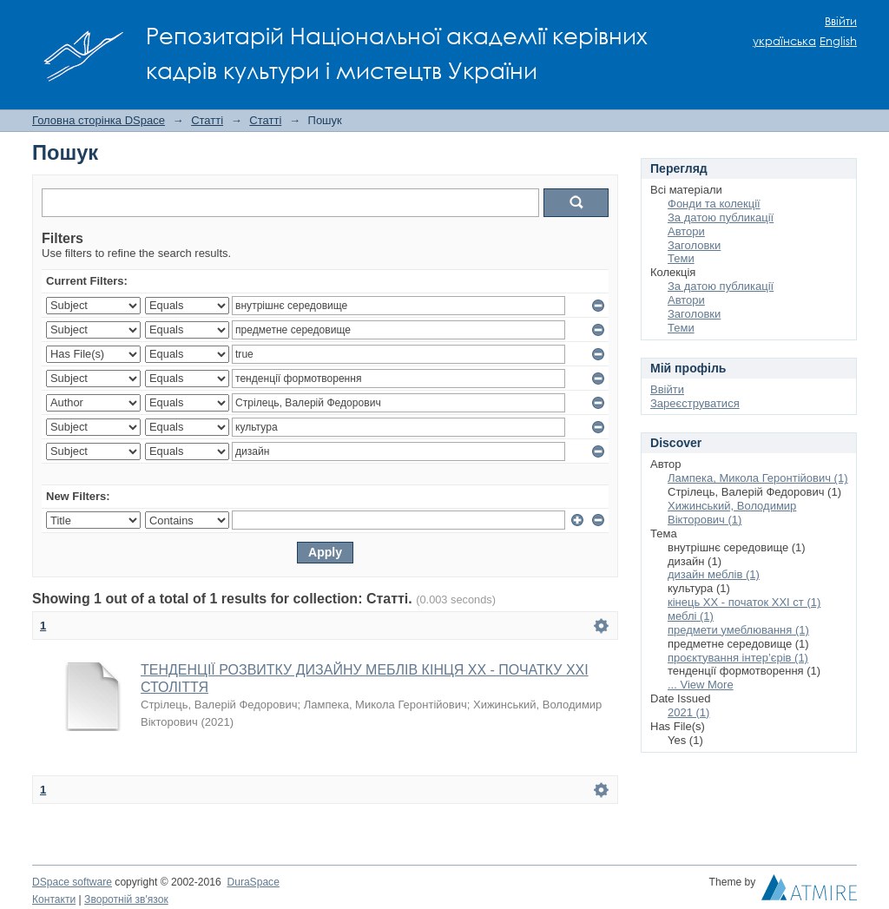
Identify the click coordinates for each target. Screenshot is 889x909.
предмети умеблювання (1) (738, 629)
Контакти (54, 899)
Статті (207, 120)
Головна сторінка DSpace (98, 120)
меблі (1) (691, 615)
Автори (686, 231)
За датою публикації (721, 217)
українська (784, 41)
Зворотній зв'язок (126, 899)
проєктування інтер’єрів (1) (738, 657)
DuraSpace (253, 882)
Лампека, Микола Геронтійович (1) (758, 477)
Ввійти (841, 21)
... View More (701, 684)
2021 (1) (688, 712)
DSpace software (72, 882)
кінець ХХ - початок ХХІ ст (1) (744, 602)
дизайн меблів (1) (714, 574)
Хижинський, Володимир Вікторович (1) (732, 512)
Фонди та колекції (714, 203)
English (838, 41)
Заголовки (694, 245)
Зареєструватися (695, 403)
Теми (681, 258)
